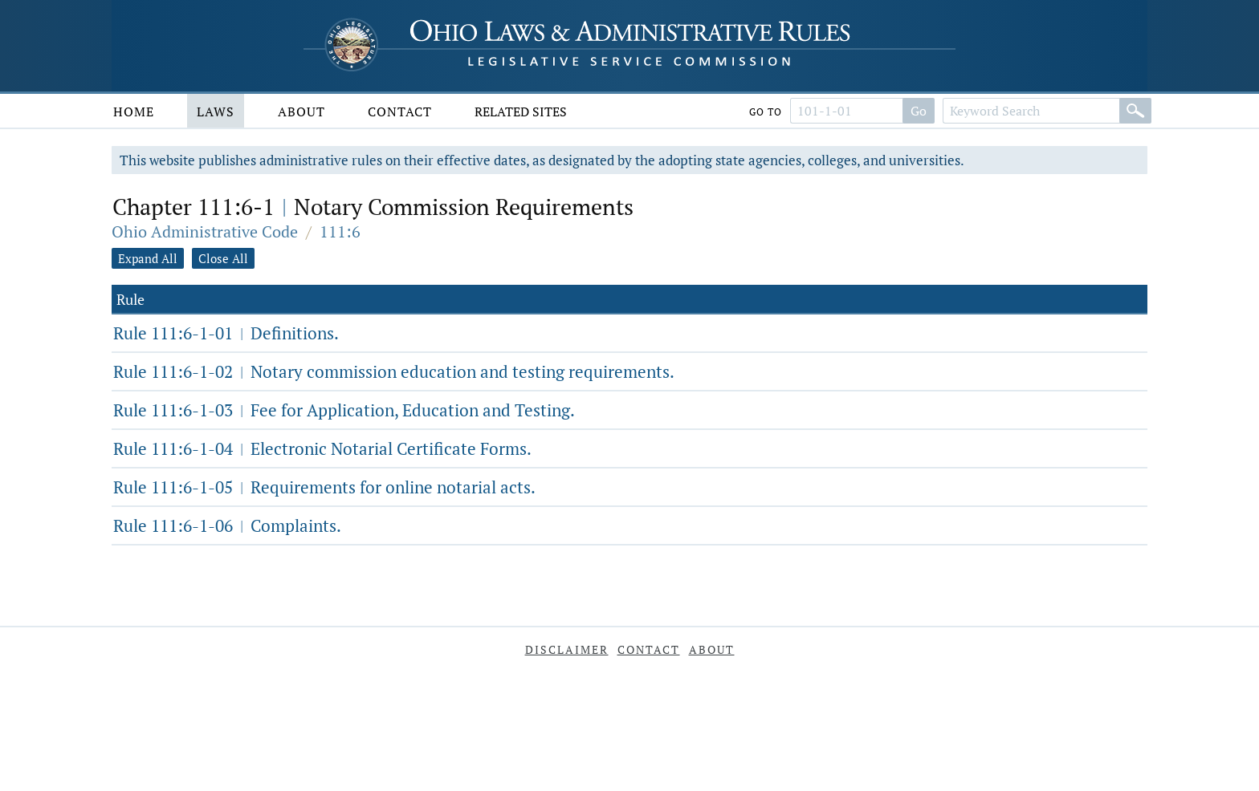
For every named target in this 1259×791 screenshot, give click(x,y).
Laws (215, 111)
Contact (400, 111)
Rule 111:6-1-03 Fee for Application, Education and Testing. (344, 410)
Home (133, 111)
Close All (223, 258)
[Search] (1135, 111)
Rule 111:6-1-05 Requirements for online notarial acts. (324, 487)
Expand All (147, 258)
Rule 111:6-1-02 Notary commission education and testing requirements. (393, 371)
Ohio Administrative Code (205, 231)
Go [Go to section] (919, 111)
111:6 (340, 231)
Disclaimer (567, 649)
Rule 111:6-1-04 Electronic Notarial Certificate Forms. (322, 448)
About (301, 111)
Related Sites (521, 111)
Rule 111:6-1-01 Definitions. (226, 333)
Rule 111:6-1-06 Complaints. (227, 525)
